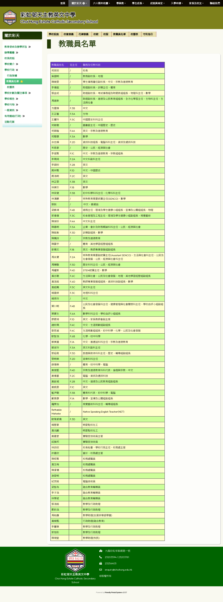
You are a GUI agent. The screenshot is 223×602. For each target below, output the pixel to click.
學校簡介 (9, 64)
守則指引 (148, 34)
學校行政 (9, 69)
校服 (105, 34)
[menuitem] (54, 34)
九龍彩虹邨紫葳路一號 (117, 552)
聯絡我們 (215, 3)
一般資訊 (9, 110)
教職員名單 (12, 81)
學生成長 (138, 3)
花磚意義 (83, 34)
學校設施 (54, 34)
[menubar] (101, 34)
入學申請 (177, 3)
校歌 (95, 34)
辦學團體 (9, 52)
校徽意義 (69, 34)
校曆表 (10, 87)
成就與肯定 (157, 3)
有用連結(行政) (12, 116)
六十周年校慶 (101, 3)
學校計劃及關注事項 (15, 93)
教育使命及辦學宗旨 (15, 46)
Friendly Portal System (113, 592)
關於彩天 (79, 3)
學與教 (121, 3)
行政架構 (12, 75)
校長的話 (9, 58)
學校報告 (9, 98)
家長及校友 (196, 3)
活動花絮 (9, 121)
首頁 (62, 3)
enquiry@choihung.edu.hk (118, 571)
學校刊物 (9, 104)
